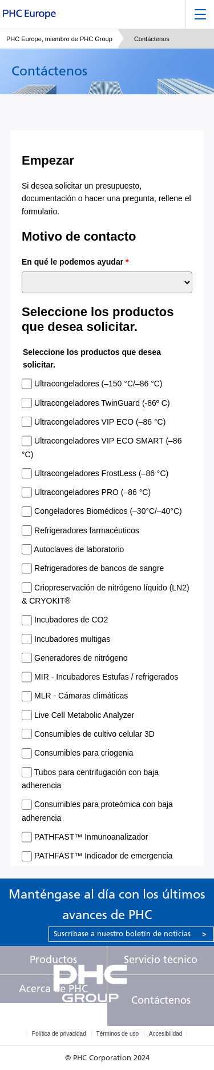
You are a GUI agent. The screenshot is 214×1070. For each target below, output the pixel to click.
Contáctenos (161, 1000)
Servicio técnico (160, 959)
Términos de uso (117, 1034)
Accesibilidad (165, 1034)
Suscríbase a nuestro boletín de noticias (130, 933)
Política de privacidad (59, 1034)
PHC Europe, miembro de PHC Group (59, 38)
